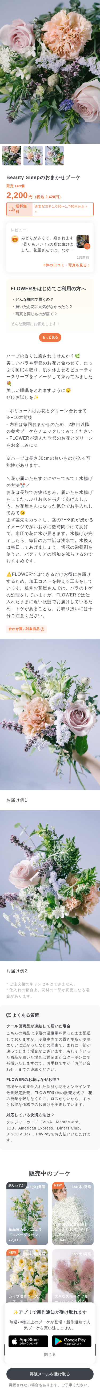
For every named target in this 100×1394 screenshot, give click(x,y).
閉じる (50, 1354)
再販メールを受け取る (50, 1374)
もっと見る (50, 337)
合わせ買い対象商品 (27, 629)
